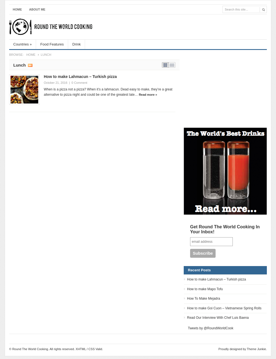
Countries (22, 44)
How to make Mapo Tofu (205, 289)
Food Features (52, 44)
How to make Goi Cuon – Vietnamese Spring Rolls (224, 308)
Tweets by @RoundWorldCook (210, 328)
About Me (37, 9)
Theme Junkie (256, 349)
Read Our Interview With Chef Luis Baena (218, 318)
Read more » (148, 94)
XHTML (81, 349)
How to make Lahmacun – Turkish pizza (80, 76)
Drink (76, 44)
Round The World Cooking (50, 27)
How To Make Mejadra (203, 298)
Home (17, 9)
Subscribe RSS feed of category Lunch (30, 65)
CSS (91, 349)
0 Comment (79, 82)
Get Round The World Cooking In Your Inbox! (225, 229)
